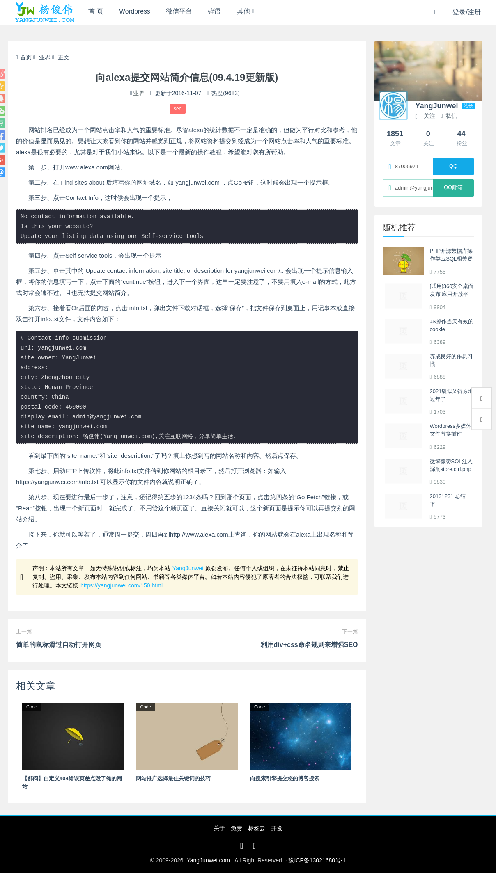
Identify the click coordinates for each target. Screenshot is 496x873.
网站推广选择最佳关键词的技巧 (173, 778)
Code (31, 706)
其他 (254, 12)
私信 (449, 115)
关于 (219, 828)
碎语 (223, 12)
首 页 (97, 12)
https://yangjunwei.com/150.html (121, 585)
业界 (45, 57)
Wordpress (138, 12)
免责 (236, 828)
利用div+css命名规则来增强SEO (309, 644)
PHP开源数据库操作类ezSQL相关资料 (451, 259)
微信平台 (185, 12)
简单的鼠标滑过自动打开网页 (58, 644)
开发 (276, 828)
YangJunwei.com (208, 860)
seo (177, 109)
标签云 (256, 828)
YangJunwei (187, 568)
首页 (24, 57)
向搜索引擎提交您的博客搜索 (284, 778)
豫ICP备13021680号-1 (317, 860)
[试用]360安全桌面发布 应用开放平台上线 (452, 294)
